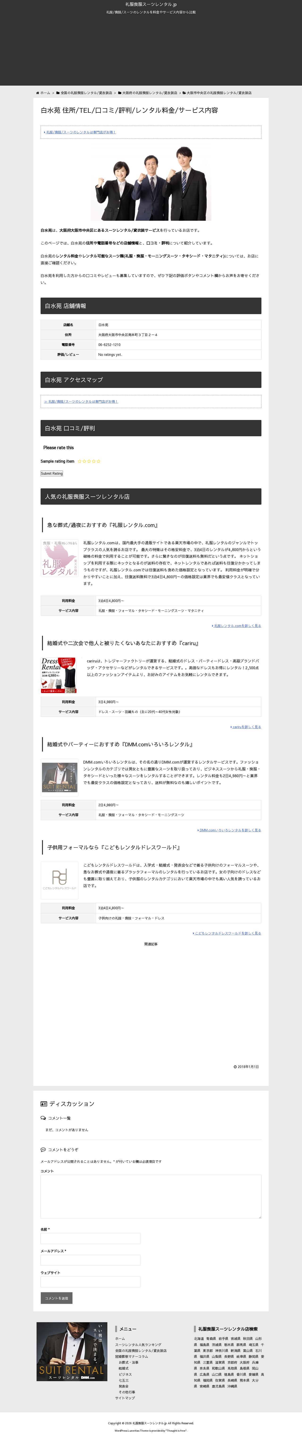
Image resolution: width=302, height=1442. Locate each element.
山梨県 (217, 1356)
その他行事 (127, 1392)
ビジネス (125, 1374)
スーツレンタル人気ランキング (138, 1344)
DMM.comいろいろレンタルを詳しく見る (229, 830)
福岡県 (208, 1380)
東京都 (208, 1350)
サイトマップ (125, 1398)
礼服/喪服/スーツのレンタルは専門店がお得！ (80, 132)
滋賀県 (220, 1362)
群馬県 (241, 1344)
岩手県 (223, 1338)
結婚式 (124, 1368)
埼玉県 (254, 1344)
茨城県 (217, 1344)
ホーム (120, 1338)
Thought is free (176, 1430)
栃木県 (229, 1344)
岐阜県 (241, 1356)
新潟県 (236, 1350)
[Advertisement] (151, 53)
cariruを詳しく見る (246, 726)
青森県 (211, 1338)
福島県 (205, 1344)
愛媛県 (254, 1374)
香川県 (241, 1374)
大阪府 (245, 1362)
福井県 (205, 1356)
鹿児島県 (218, 1386)
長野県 (229, 1356)
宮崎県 (205, 1386)
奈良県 (205, 1368)
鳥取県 (232, 1368)
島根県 (245, 1368)
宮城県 (236, 1338)
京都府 (232, 1362)
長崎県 (232, 1380)
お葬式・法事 (128, 1362)
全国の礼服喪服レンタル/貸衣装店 (141, 1350)
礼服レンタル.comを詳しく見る (236, 625)
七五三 (124, 1380)
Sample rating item (57, 461)
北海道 (199, 1338)
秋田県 (248, 1338)
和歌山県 (218, 1368)
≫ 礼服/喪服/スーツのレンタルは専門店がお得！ (81, 401)
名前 (45, 1229)
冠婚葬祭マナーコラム (131, 1356)
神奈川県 (221, 1350)
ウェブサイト (50, 1272)
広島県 (205, 1374)
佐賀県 (220, 1380)
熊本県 (245, 1380)
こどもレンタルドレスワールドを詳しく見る (227, 933)
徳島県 (229, 1374)
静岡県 (254, 1356)
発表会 (124, 1386)
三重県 (208, 1362)
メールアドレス (53, 1251)
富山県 (248, 1350)
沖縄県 (232, 1386)
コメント (47, 1171)
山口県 (217, 1374)
